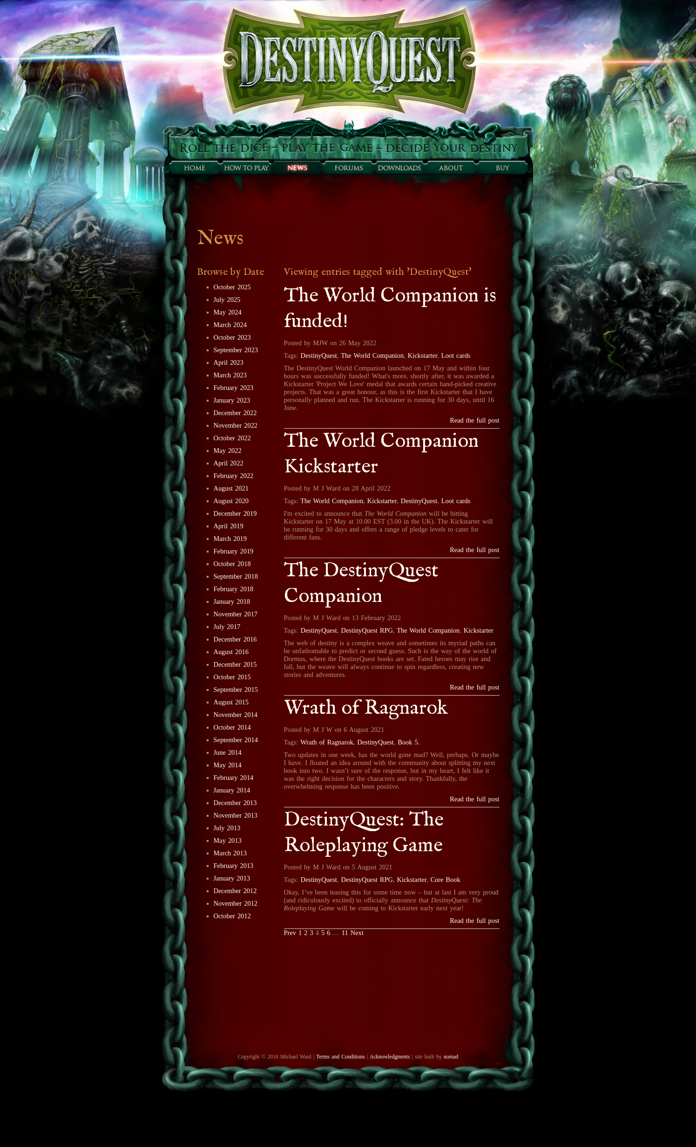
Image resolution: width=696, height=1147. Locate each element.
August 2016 (231, 651)
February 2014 (234, 777)
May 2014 (228, 765)
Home (194, 168)
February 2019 (234, 551)
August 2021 (231, 488)
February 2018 (234, 589)
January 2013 (232, 878)
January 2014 (232, 790)
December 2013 (235, 802)
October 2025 (232, 287)
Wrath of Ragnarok (366, 708)
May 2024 (228, 312)
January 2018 (232, 601)
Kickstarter (422, 355)
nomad (451, 1056)
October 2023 (232, 337)
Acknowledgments (390, 1056)
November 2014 (236, 714)
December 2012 (235, 890)
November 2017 (236, 614)
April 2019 (228, 526)
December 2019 (235, 513)
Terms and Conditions (340, 1056)
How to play (245, 168)
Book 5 (408, 742)
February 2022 (234, 475)
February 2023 (234, 387)
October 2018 (232, 563)
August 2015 (231, 702)
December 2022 (235, 412)
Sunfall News (297, 168)
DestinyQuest (319, 355)
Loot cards (456, 355)
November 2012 (236, 903)
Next (357, 932)
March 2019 (230, 538)
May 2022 (228, 450)
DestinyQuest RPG (367, 630)
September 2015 (236, 689)
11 (345, 932)
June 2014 (228, 752)
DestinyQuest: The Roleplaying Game (364, 833)
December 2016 (235, 639)
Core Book (445, 879)
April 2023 (228, 362)
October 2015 (232, 677)
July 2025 (227, 299)
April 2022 (228, 463)
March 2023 (230, 375)
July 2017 (227, 626)
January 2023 (232, 400)
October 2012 (232, 916)
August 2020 (231, 501)
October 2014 (232, 727)
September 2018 (236, 576)
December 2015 (235, 664)
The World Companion (372, 355)
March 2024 (230, 324)
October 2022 (232, 438)
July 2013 (227, 828)
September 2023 (236, 350)
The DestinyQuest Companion (361, 583)
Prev (290, 932)
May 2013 (228, 840)
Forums (348, 168)
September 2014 (236, 740)
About (450, 168)
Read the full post (474, 420)
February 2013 (234, 865)
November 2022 (236, 425)
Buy (501, 168)
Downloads (399, 168)
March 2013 (230, 853)
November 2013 (236, 815)
